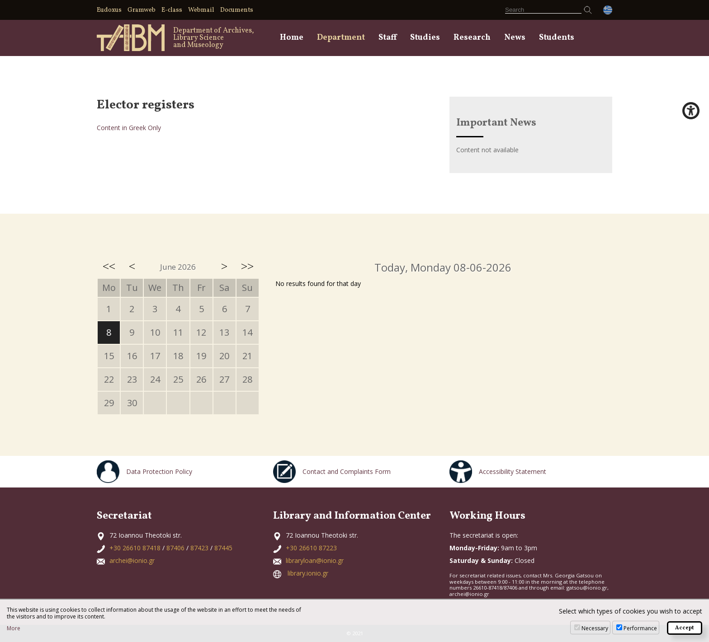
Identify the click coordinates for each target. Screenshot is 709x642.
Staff (387, 37)
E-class (171, 10)
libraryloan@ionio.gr (315, 560)
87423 (199, 548)
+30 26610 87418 (135, 548)
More (13, 628)
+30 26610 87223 (311, 548)
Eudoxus (109, 10)
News (514, 37)
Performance (640, 628)
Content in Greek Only (129, 127)
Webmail (201, 10)
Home (291, 37)
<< (109, 266)
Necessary (594, 628)
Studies (425, 37)
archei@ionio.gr (132, 560)
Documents (236, 10)
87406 (175, 548)
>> (247, 266)
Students (556, 37)
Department (341, 37)
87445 (223, 548)
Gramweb (142, 10)
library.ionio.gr (308, 573)
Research (472, 37)
